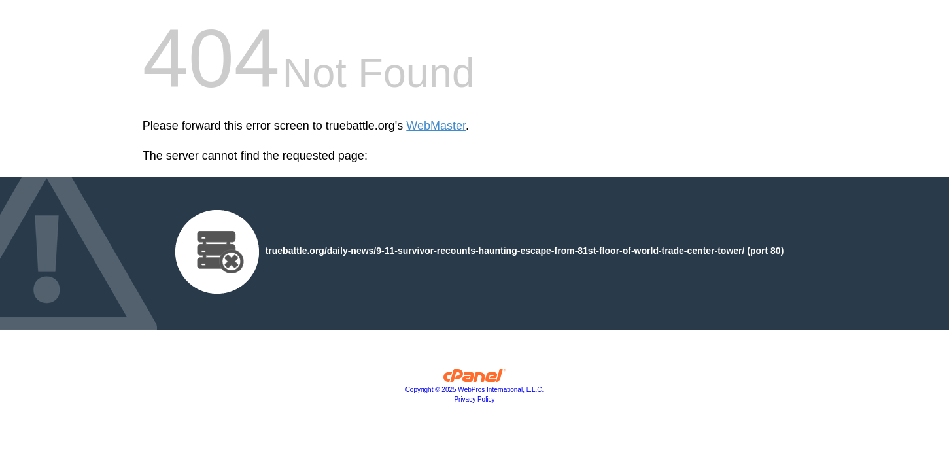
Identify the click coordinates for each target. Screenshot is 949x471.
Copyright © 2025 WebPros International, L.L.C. (474, 389)
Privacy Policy (474, 399)
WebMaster (436, 125)
